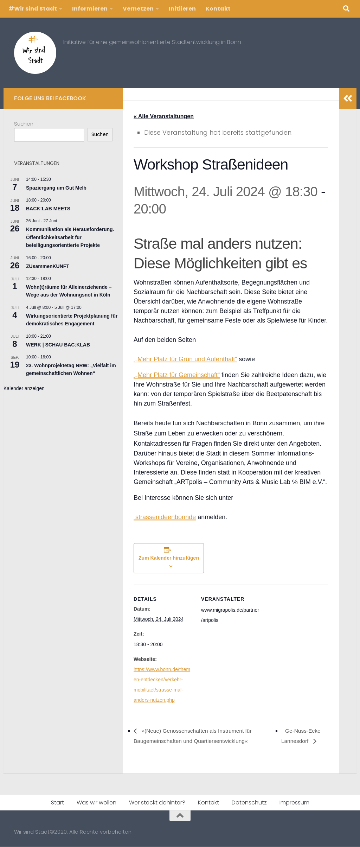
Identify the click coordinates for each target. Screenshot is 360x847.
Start (57, 803)
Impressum (294, 803)
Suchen (23, 123)
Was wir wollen (96, 803)
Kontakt (218, 9)
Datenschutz (249, 803)
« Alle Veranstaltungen (164, 116)
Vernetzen (138, 9)
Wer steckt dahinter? (157, 803)
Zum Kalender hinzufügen (169, 558)
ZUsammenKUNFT (47, 266)
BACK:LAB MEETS (48, 208)
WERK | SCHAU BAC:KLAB (58, 345)
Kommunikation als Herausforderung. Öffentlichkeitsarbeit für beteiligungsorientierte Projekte (70, 237)
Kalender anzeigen (24, 388)
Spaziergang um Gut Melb (56, 188)
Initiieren (182, 9)
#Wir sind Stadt (32, 9)
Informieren (90, 9)
